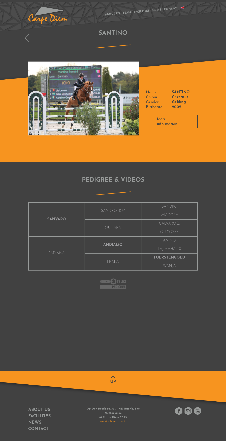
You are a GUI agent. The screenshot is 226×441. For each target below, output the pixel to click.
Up (113, 382)
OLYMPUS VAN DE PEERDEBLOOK (27, 38)
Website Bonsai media (113, 421)
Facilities (142, 12)
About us (112, 14)
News (156, 10)
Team (127, 13)
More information (167, 121)
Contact (171, 9)
